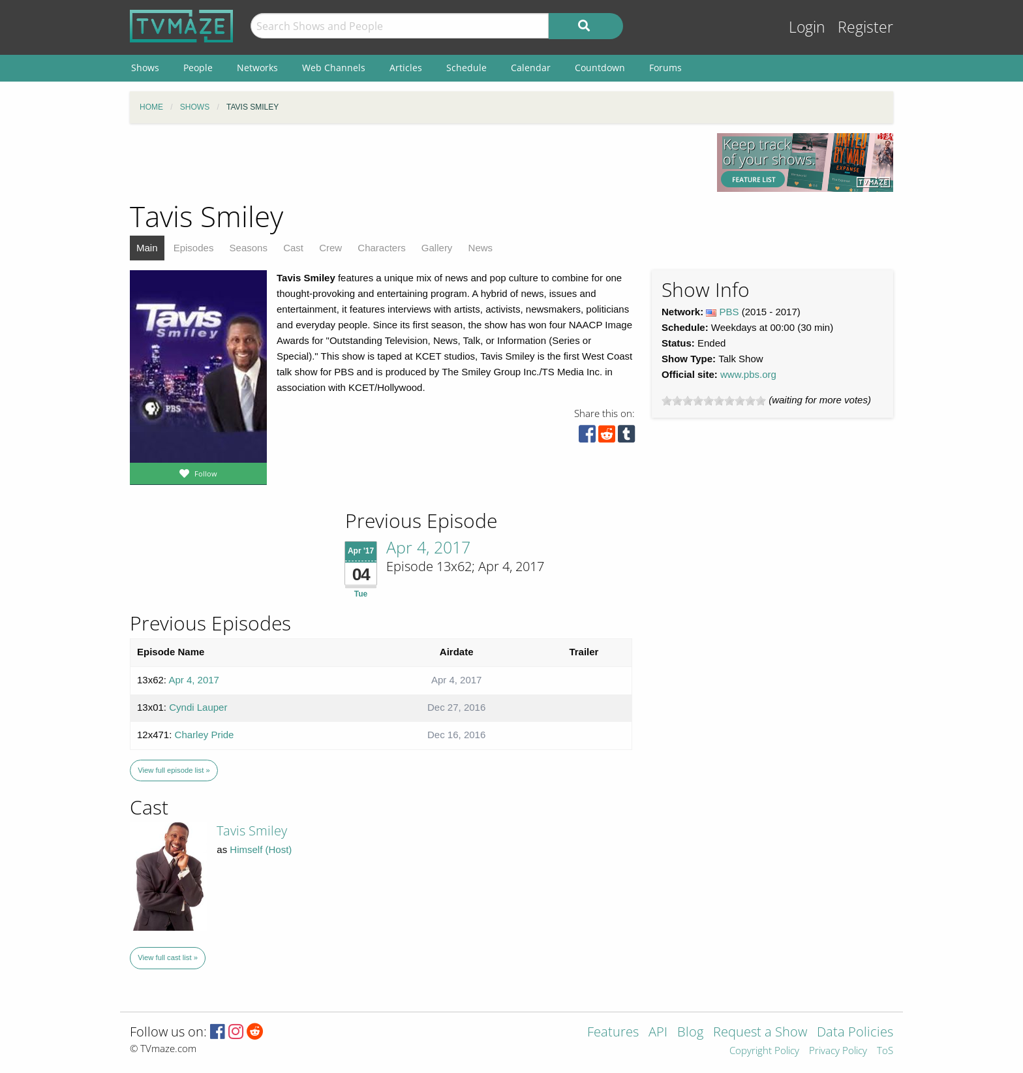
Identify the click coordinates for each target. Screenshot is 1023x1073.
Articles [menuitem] (405, 67)
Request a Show (760, 1032)
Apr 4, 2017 (428, 547)
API (658, 1032)
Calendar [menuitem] (531, 67)
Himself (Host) (261, 849)
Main (147, 247)
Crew (330, 247)
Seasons (248, 247)
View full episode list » (173, 770)
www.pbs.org (748, 374)
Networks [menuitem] (257, 67)
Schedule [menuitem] (466, 67)
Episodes (194, 247)
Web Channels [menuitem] (333, 67)
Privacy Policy (838, 1051)
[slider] (714, 401)
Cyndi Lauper (198, 707)
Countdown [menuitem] (600, 67)
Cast (293, 247)
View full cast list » (168, 957)
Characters (381, 247)
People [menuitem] (198, 67)
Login (807, 27)
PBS (729, 311)
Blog (690, 1032)
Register (865, 27)
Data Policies (855, 1032)
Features (613, 1032)
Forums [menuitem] (665, 67)
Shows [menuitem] (145, 67)
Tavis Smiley (252, 830)
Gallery (437, 247)
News (480, 247)
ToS (885, 1051)
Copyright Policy (764, 1051)
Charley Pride (204, 734)
